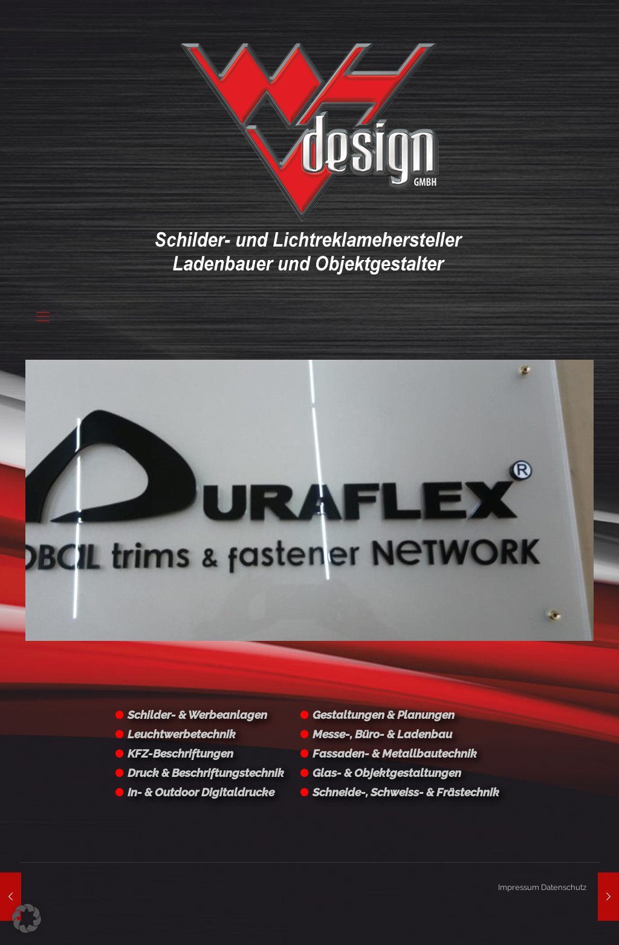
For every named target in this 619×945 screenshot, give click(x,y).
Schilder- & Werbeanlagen (197, 714)
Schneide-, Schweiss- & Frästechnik (406, 792)
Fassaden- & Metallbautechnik (395, 753)
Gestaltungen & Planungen (384, 714)
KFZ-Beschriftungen (180, 753)
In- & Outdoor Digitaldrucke (201, 792)
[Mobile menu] (43, 316)
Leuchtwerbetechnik (182, 734)
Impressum (518, 887)
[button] (26, 918)
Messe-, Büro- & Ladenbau (382, 734)
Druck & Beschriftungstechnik (206, 772)
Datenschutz (563, 887)
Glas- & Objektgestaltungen (387, 772)
